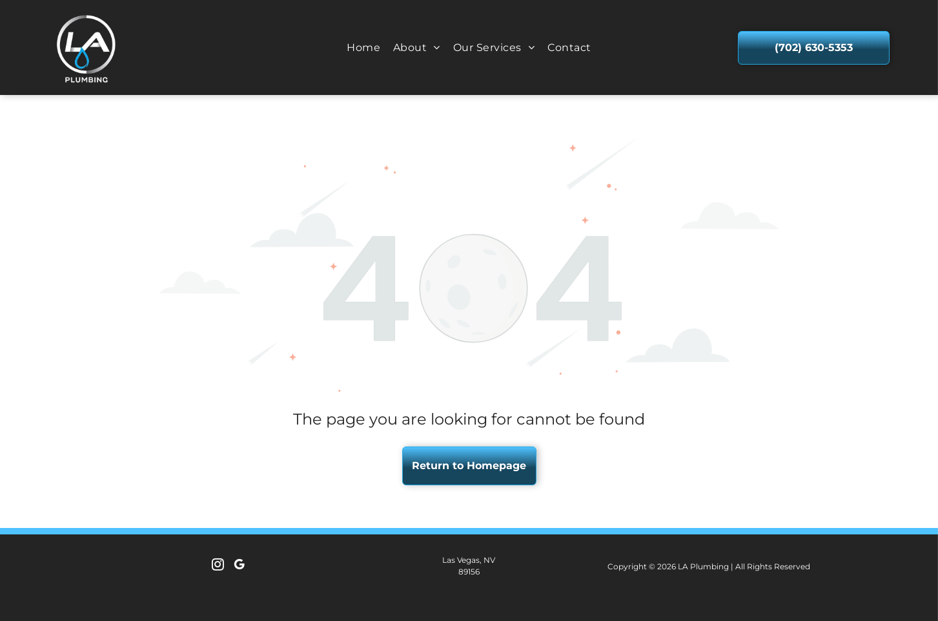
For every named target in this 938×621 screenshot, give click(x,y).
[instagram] (218, 566)
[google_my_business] (239, 566)
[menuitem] (363, 47)
